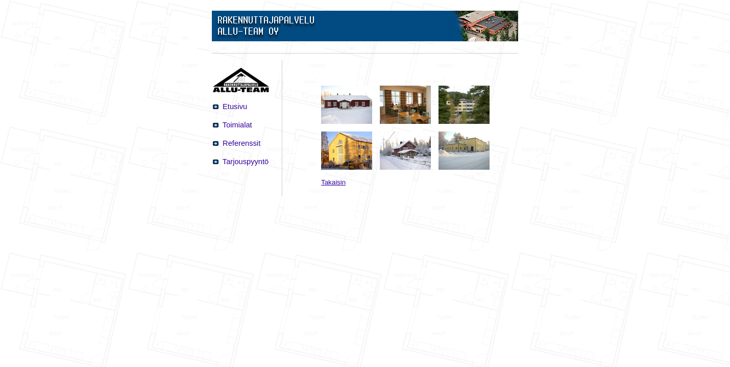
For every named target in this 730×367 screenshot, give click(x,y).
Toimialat (236, 125)
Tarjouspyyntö (245, 162)
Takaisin (333, 182)
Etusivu (234, 106)
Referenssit (240, 143)
